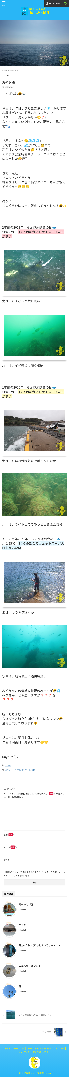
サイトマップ (24, 1052)
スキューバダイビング (14, 769)
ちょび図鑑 (59, 1048)
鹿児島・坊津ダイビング (14, 1048)
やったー (24, 925)
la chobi (8, 765)
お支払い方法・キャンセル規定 (40, 1048)
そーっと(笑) (26, 904)
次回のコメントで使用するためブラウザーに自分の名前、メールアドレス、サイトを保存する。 (34, 874)
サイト (7, 859)
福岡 (33, 769)
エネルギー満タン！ (30, 966)
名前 (9, 834)
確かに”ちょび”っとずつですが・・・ (40, 945)
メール (10, 847)
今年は (27, 769)
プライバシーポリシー (41, 1052)
